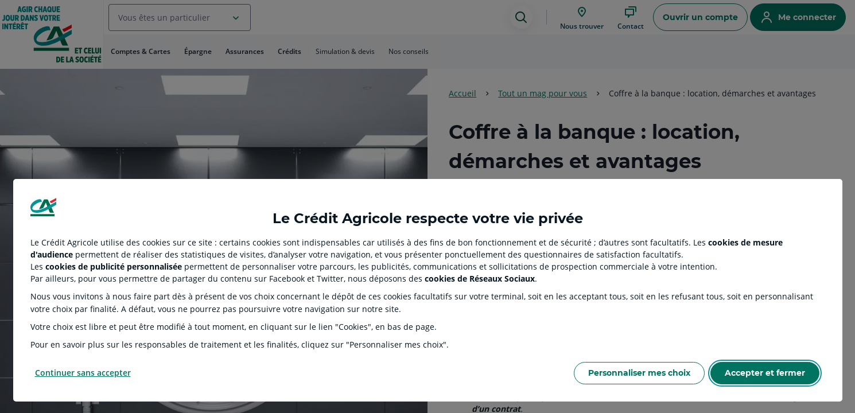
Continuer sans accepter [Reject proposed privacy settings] (83, 372)
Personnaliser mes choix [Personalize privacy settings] (639, 373)
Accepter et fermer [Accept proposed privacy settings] (765, 373)
